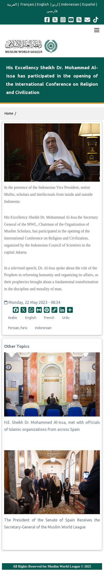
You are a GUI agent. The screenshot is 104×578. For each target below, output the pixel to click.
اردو (55, 4)
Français (27, 4)
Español (88, 4)
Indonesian (70, 4)
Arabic (12, 318)
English (43, 4)
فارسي (52, 11)
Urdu (65, 318)
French (49, 318)
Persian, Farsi (17, 328)
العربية (12, 4)
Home (9, 113)
